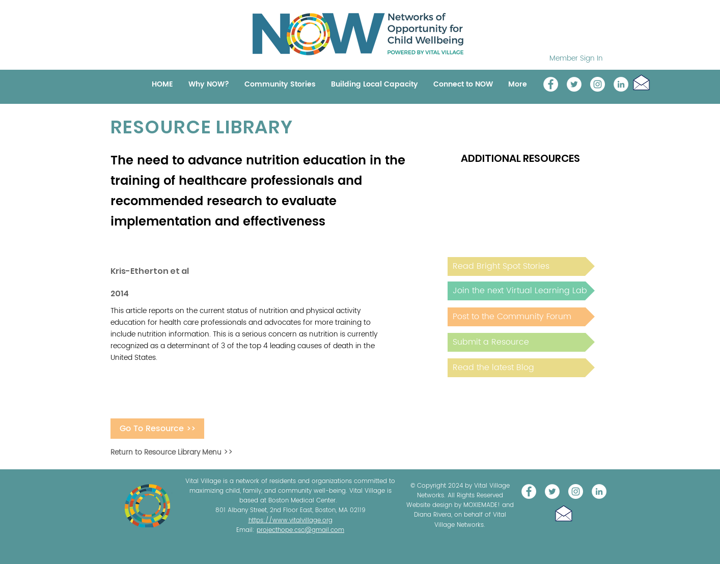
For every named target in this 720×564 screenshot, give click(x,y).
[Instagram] (597, 84)
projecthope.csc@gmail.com (300, 530)
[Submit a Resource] (521, 342)
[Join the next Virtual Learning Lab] (521, 290)
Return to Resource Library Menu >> (171, 452)
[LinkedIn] (621, 84)
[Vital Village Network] (550, 84)
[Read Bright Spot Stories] (521, 266)
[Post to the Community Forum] (521, 316)
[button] (641, 82)
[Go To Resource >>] (157, 428)
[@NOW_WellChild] (574, 84)
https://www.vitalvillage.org (290, 520)
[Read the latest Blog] (521, 367)
